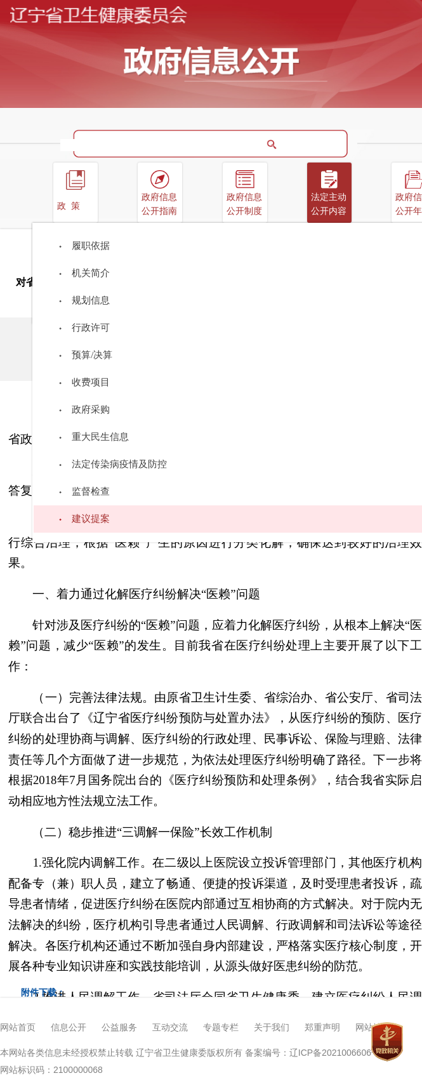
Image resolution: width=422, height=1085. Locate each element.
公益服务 (119, 1027)
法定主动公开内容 (328, 204)
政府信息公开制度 (244, 204)
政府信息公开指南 (159, 204)
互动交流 (170, 1027)
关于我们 (271, 1027)
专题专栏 (221, 1027)
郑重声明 (322, 1027)
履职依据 (91, 246)
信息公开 (68, 1027)
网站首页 (18, 1027)
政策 (71, 206)
